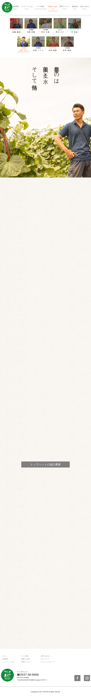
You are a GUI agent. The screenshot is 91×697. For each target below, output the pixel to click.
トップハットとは (26, 8)
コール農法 (41, 8)
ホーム (4, 656)
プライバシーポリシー (48, 662)
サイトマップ (45, 659)
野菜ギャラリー (64, 8)
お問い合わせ (84, 8)
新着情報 (16, 8)
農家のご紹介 (53, 8)
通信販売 (75, 8)
